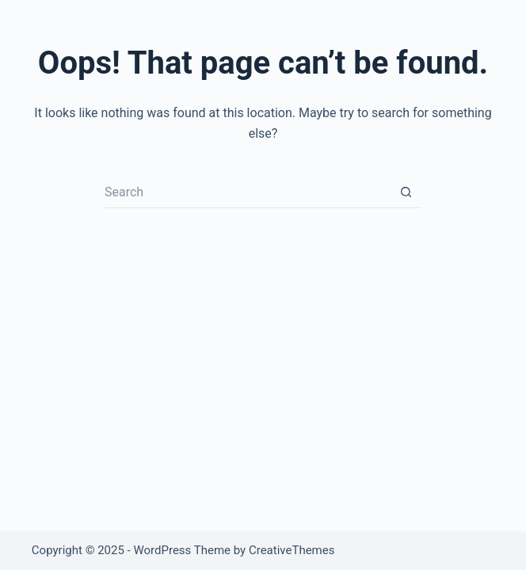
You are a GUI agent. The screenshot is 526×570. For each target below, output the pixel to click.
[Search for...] (247, 192)
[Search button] (405, 192)
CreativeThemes (292, 550)
